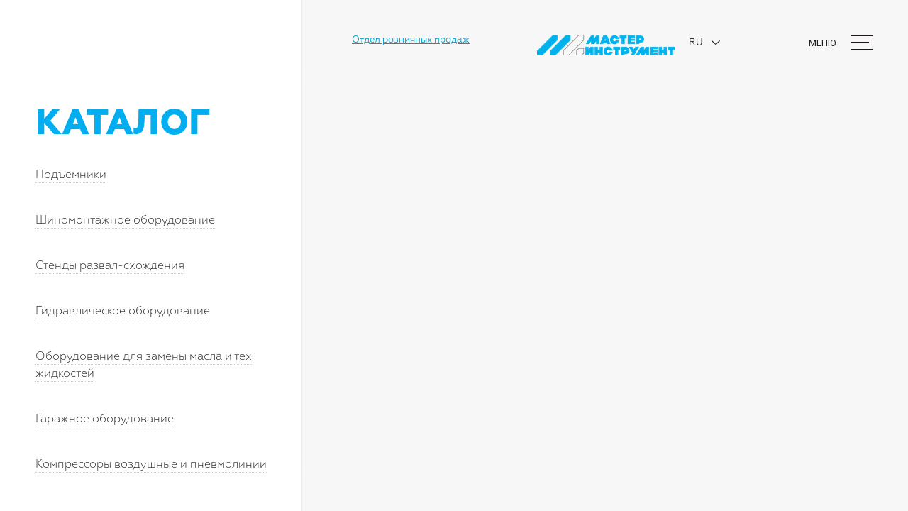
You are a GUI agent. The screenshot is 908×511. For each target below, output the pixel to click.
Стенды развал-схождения (109, 266)
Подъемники (70, 175)
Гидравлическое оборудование (122, 311)
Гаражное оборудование (104, 419)
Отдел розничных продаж (411, 40)
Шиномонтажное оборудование (125, 220)
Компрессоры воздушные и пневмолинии (151, 465)
